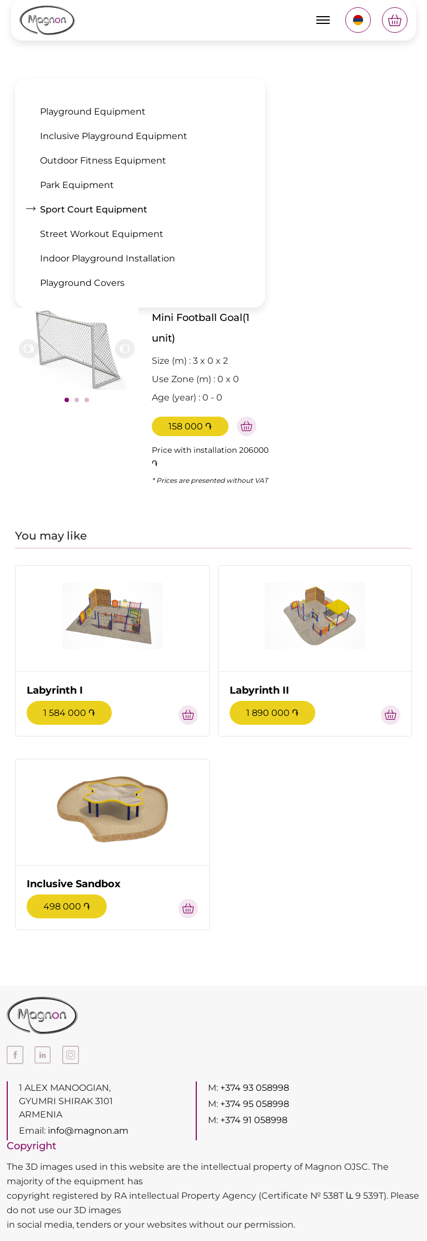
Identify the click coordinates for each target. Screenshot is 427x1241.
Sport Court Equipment (93, 209)
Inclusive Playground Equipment (113, 136)
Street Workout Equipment (101, 234)
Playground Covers (82, 283)
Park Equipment (77, 185)
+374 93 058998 (254, 1087)
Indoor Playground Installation (107, 258)
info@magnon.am (88, 1130)
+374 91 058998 (253, 1120)
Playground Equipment (93, 111)
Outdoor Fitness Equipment (103, 160)
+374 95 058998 (254, 1104)
